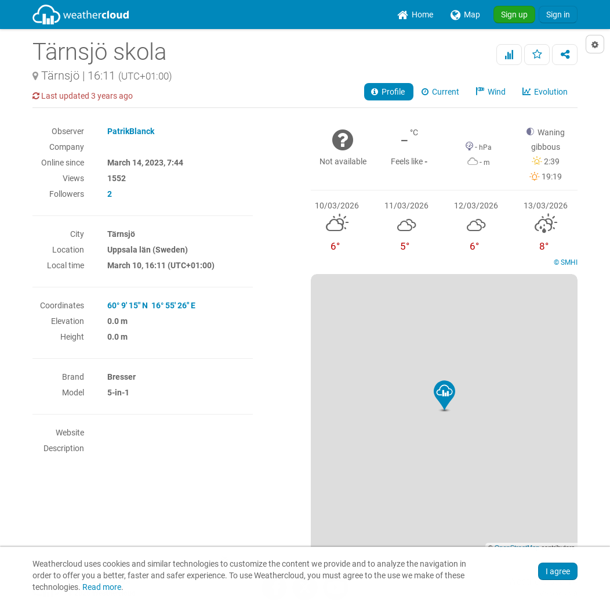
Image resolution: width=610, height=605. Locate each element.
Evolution (545, 92)
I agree (558, 571)
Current (441, 92)
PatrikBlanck (130, 131)
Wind (491, 92)
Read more (101, 587)
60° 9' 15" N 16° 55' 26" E (151, 305)
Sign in (558, 14)
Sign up (514, 14)
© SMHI (566, 262)
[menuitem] (415, 14)
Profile (388, 92)
